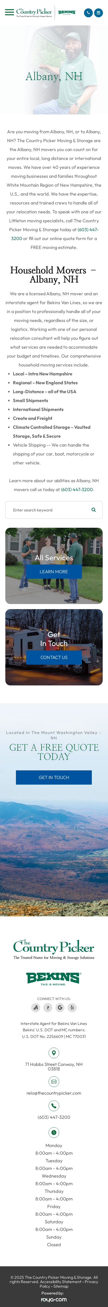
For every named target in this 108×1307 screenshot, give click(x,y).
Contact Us (54, 657)
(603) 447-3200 (77, 489)
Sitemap (60, 1286)
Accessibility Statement (60, 1281)
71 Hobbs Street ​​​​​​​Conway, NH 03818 (54, 1066)
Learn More (54, 572)
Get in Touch (54, 777)
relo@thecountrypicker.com (54, 1093)
